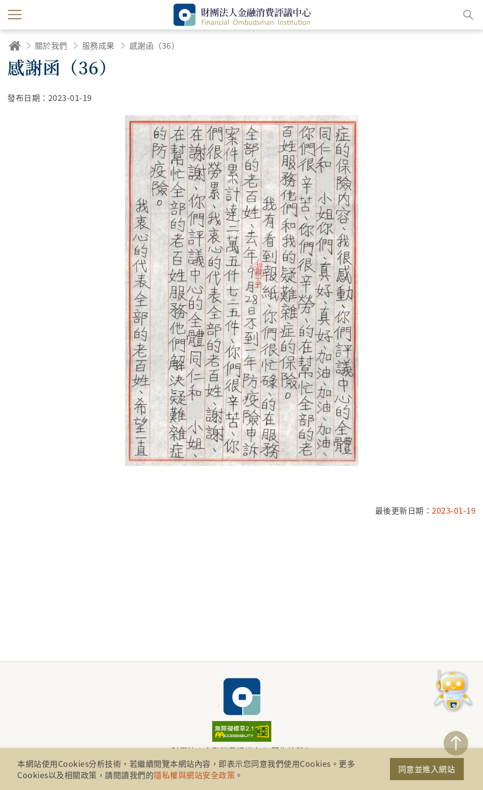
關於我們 (51, 45)
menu (15, 15)
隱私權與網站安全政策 (194, 775)
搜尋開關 (468, 15)
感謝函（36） (154, 45)
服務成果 (98, 45)
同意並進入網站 (426, 769)
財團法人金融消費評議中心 (241, 696)
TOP (456, 743)
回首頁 (14, 45)
